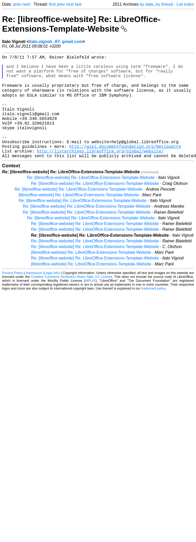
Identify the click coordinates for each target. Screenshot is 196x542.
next (26, 4)
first (52, 4)
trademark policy (153, 310)
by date (146, 4)
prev (17, 4)
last (78, 4)
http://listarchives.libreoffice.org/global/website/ (100, 172)
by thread (164, 4)
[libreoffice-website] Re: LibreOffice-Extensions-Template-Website (79, 217)
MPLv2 (90, 303)
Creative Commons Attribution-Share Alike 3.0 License (71, 299)
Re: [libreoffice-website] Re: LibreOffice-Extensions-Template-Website (81, 24)
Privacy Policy (12, 295)
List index (185, 4)
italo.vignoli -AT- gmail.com (56, 41)
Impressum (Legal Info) (43, 295)
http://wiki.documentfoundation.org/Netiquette (125, 166)
